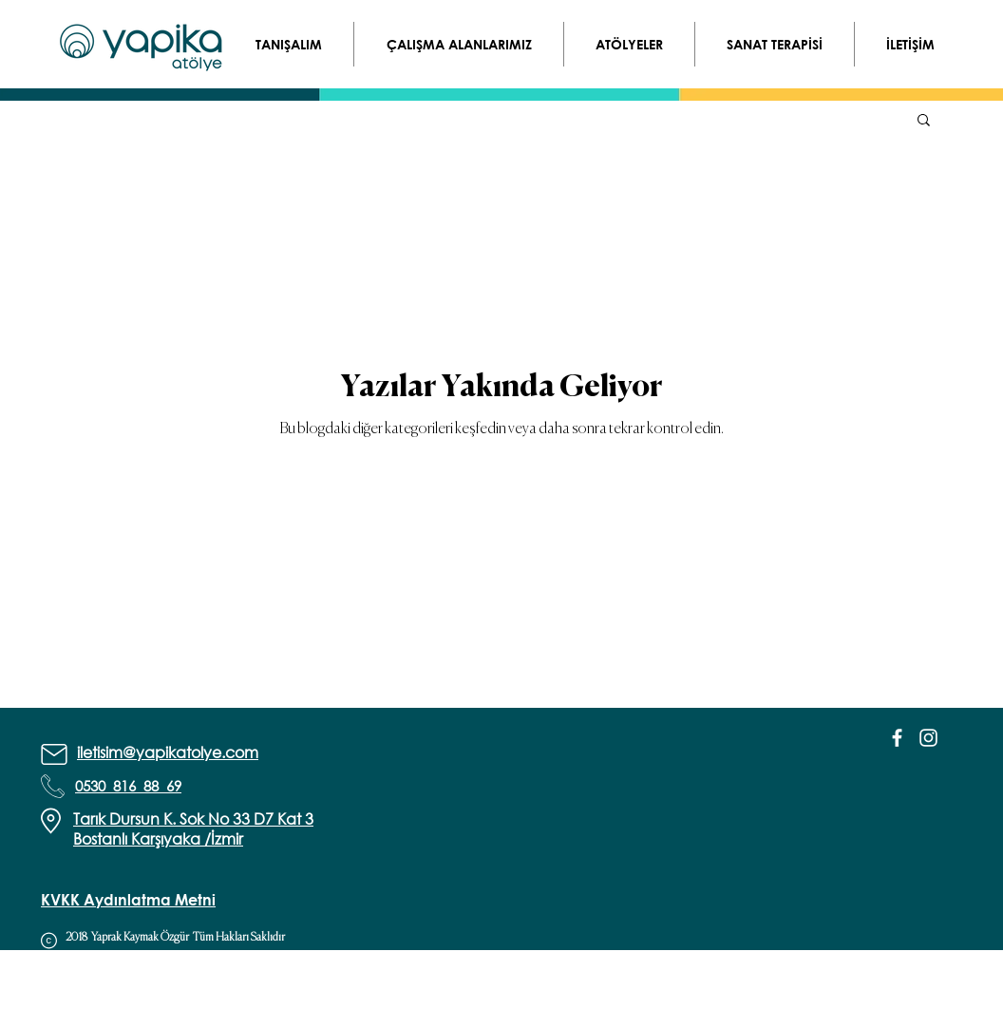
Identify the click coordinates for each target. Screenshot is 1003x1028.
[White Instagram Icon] (928, 738)
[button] (924, 121)
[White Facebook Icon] (897, 738)
